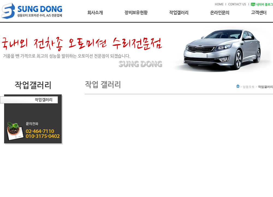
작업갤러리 (178, 12)
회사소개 (95, 12)
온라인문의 (219, 12)
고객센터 (258, 12)
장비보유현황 (135, 12)
